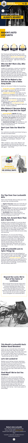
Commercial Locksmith (9, 93)
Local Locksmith (7, 113)
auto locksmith (13, 100)
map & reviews (19, 430)
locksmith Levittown (15, 257)
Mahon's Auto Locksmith (17, 57)
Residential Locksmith (9, 88)
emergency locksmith (18, 103)
